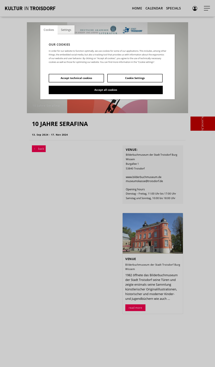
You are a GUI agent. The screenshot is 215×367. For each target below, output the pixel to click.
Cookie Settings (135, 78)
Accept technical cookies (76, 78)
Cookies (49, 30)
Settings (66, 30)
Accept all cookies (105, 89)
